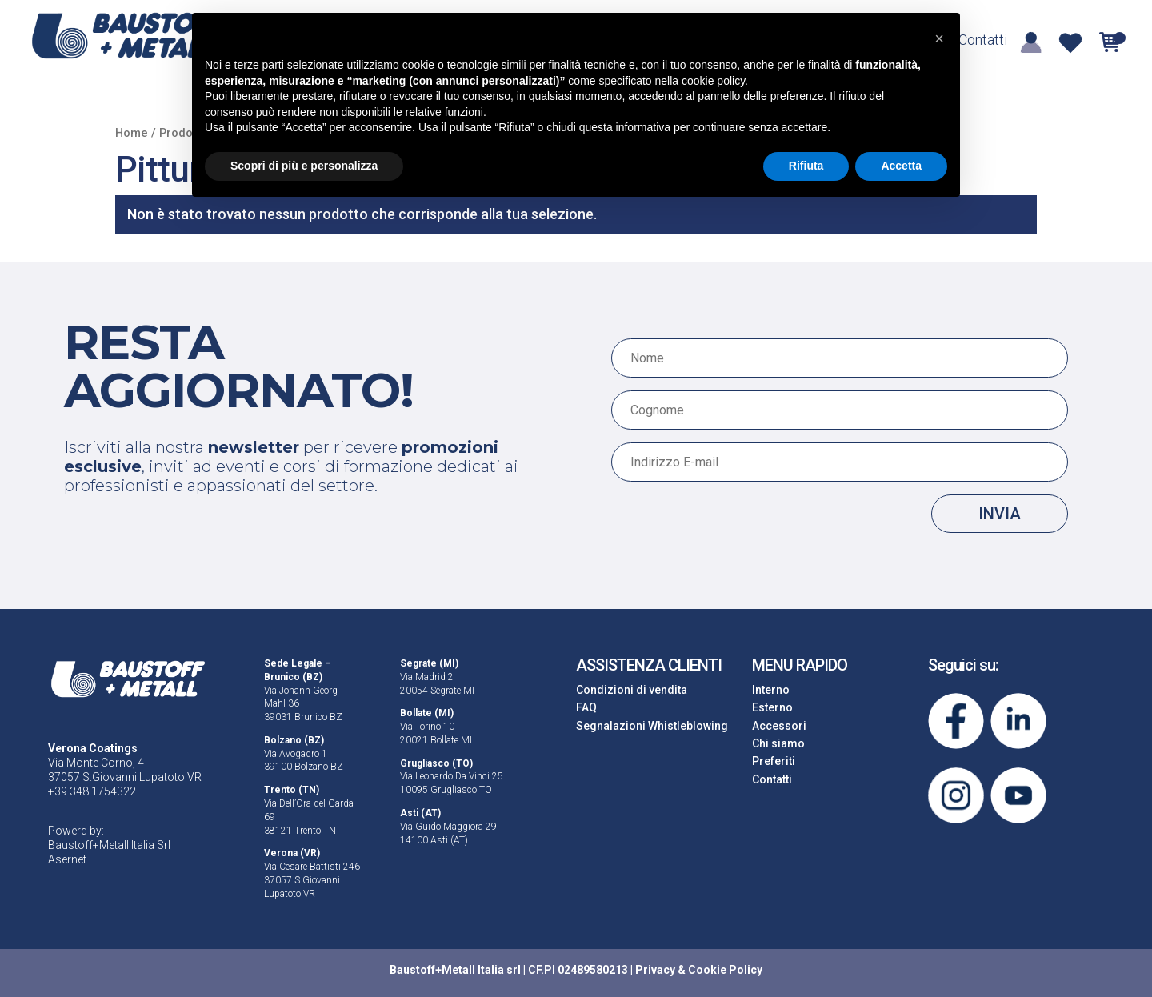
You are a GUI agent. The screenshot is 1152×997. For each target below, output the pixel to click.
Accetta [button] (901, 165)
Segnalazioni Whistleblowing (652, 725)
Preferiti (773, 761)
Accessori (779, 725)
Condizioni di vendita (631, 689)
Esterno (772, 707)
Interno (771, 689)
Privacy (655, 969)
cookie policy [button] (713, 80)
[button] (939, 38)
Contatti (982, 41)
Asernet (67, 859)
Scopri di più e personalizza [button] (304, 165)
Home (131, 133)
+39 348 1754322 (92, 791)
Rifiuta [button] (806, 165)
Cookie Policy (725, 969)
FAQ (586, 707)
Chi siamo (778, 743)
